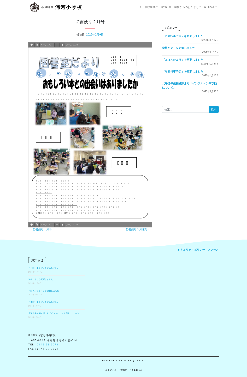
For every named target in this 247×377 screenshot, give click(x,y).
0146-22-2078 (47, 344)
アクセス (213, 249)
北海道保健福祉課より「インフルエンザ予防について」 (54, 313)
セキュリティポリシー (191, 249)
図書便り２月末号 (137, 229)
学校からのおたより (186, 7)
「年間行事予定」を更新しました (182, 71)
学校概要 (150, 7)
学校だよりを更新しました (178, 48)
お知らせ (165, 7)
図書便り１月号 (41, 229)
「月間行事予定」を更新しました (182, 36)
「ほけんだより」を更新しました (182, 59)
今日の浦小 (210, 7)
